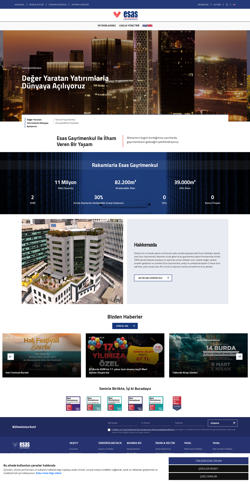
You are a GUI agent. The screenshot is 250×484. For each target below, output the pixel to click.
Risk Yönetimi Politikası (222, 448)
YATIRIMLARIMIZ (107, 25)
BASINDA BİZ (203, 4)
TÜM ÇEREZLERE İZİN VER (208, 461)
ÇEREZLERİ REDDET (209, 468)
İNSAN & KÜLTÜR (36, 4)
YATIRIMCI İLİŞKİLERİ (80, 4)
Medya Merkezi (133, 448)
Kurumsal (74, 448)
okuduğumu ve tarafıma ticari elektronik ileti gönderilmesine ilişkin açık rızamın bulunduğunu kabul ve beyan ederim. (174, 431)
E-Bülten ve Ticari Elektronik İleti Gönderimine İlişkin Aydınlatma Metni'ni (143, 429)
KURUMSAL (19, 4)
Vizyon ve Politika (105, 448)
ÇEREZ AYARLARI (208, 476)
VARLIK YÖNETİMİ (129, 25)
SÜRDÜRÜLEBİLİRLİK (57, 4)
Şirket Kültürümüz (163, 448)
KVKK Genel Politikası (193, 448)
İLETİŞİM (217, 4)
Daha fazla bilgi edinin (49, 473)
